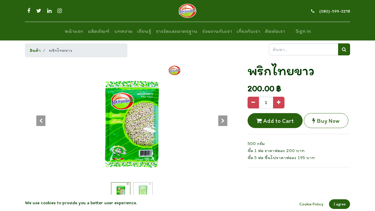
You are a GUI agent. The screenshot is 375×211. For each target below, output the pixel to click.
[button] (41, 121)
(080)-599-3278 (334, 11)
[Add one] (278, 102)
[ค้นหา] (344, 49)
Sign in (303, 31)
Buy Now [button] (326, 120)
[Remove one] (253, 102)
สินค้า (35, 50)
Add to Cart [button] (275, 120)
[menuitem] (74, 31)
